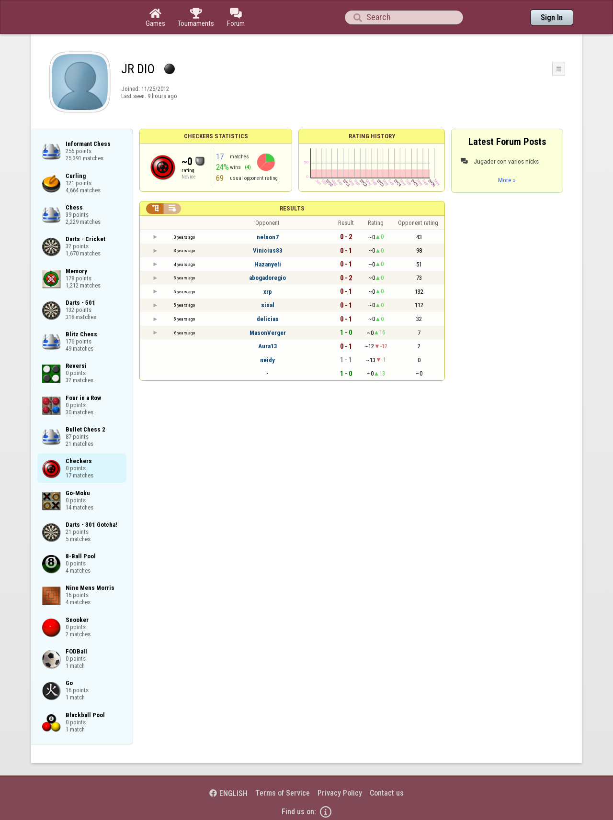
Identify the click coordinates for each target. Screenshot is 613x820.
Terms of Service (282, 793)
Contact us (387, 793)
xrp (267, 291)
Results (292, 208)
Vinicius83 (268, 250)
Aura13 (267, 346)
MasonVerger (268, 332)
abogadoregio (267, 277)
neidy (267, 360)
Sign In (552, 17)
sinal (267, 305)
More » (507, 180)
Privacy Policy (340, 793)
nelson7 (268, 237)
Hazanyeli (267, 264)
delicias (268, 318)
